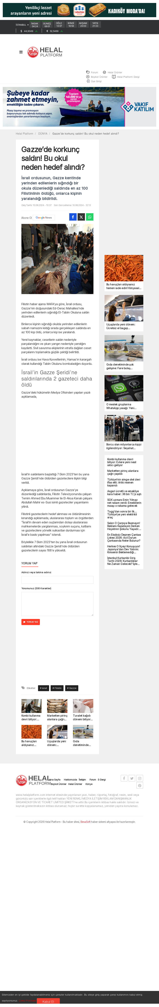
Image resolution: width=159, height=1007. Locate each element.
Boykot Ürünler (58, 786)
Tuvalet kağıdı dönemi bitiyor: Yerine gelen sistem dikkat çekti (82, 720)
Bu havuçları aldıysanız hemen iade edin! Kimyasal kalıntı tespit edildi (30, 745)
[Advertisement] (57, 438)
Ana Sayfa (54, 782)
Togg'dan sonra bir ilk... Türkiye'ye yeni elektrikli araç (122, 517)
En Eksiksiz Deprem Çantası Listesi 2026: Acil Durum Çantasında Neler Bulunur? (124, 540)
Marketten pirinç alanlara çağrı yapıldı (57, 720)
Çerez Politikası (27, 1000)
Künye (89, 786)
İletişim (82, 782)
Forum (93, 782)
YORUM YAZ (30, 624)
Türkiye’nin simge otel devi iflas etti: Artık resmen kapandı (123, 485)
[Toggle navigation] (21, 54)
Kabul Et (48, 1001)
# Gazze (71, 690)
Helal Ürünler (75, 786)
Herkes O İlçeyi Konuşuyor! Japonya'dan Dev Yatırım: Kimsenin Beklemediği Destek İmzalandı (123, 552)
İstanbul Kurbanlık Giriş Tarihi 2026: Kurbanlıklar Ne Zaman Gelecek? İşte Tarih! (122, 563)
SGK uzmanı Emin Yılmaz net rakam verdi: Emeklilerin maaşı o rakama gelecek (124, 505)
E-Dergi (101, 782)
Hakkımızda (70, 782)
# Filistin (57, 690)
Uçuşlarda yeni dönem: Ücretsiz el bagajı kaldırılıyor (56, 745)
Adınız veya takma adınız (36, 574)
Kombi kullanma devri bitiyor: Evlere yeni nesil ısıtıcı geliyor (31, 720)
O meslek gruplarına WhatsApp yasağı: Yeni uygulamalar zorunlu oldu (122, 409)
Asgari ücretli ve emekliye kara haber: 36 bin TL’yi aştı (124, 495)
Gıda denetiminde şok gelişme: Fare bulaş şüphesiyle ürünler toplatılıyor (81, 745)
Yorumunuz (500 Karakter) (36, 590)
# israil (43, 690)
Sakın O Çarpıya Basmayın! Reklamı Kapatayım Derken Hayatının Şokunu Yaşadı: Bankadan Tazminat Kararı (123, 528)
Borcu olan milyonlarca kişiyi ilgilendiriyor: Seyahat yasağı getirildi (123, 449)
